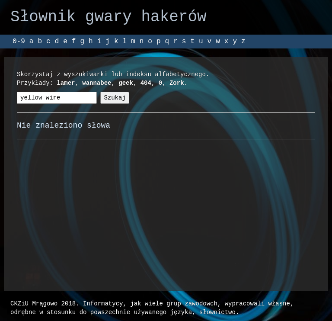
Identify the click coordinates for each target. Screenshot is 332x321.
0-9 (19, 41)
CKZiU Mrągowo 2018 (43, 303)
